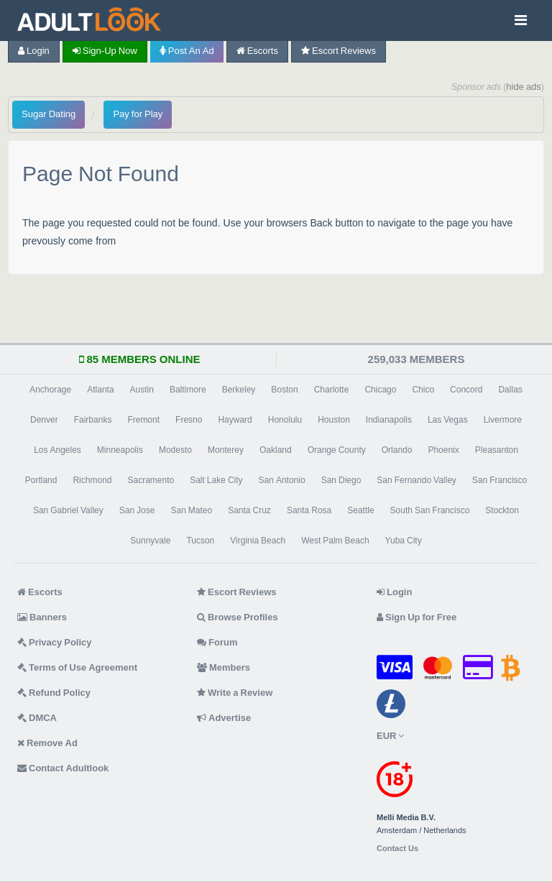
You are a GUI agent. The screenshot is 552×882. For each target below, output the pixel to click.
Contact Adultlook (63, 768)
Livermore (503, 419)
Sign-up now (105, 50)
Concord (466, 389)
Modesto (175, 450)
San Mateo (191, 510)
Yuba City (403, 540)
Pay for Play (137, 114)
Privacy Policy (54, 642)
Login (34, 50)
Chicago (380, 389)
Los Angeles (57, 450)
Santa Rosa (309, 510)
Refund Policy (54, 692)
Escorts (257, 50)
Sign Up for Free (416, 617)
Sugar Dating (48, 114)
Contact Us (397, 849)
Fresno (188, 419)
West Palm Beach (335, 540)
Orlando (397, 450)
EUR (390, 735)
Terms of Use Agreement (77, 667)
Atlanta (100, 389)
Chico (423, 389)
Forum (217, 642)
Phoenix (443, 450)
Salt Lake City (216, 480)
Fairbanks (93, 419)
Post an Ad (187, 50)
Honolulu (285, 419)
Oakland (275, 450)
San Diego (341, 480)
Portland (41, 480)
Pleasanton (496, 450)
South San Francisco (430, 510)
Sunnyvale (150, 540)
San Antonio (282, 480)
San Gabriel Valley (68, 510)
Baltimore (188, 389)
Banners (42, 617)
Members (223, 667)
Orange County (337, 450)
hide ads (523, 86)
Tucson (200, 540)
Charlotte (331, 389)
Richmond (92, 480)
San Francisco (499, 480)
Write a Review (234, 692)
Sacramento (150, 480)
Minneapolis (120, 450)
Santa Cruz (249, 510)
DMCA (37, 717)
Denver (44, 419)
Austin (142, 389)
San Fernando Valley (416, 480)
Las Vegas (448, 419)
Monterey (226, 450)
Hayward (235, 419)
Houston (334, 419)
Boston (284, 389)
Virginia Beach (257, 540)
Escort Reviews (338, 50)
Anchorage (50, 389)
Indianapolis (389, 419)
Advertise (224, 717)
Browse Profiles (237, 617)
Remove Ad (47, 743)
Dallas (510, 389)
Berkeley (239, 389)
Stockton (502, 510)
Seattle (360, 510)
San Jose (137, 510)
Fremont (143, 419)
